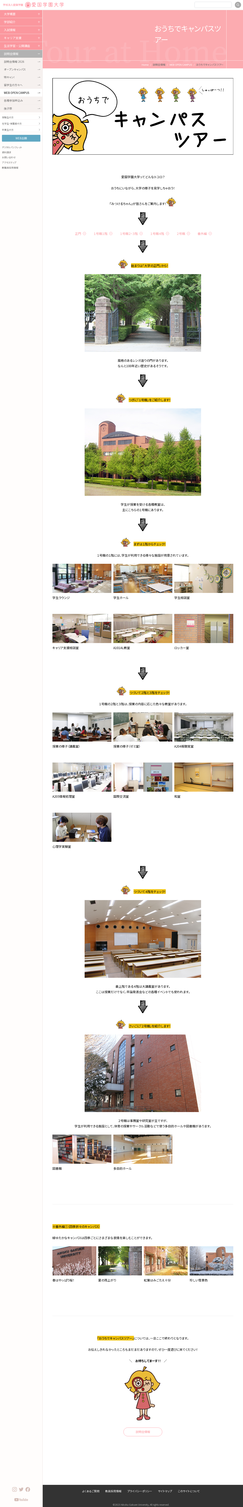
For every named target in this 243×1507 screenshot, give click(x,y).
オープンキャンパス (22, 69)
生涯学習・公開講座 (17, 46)
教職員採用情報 (10, 167)
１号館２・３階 (129, 233)
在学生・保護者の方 (21, 123)
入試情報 (10, 30)
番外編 (202, 233)
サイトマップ (165, 1491)
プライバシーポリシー (139, 1491)
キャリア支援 (12, 38)
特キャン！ (22, 77)
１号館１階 (101, 233)
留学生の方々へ (22, 85)
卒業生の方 (21, 129)
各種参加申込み (22, 100)
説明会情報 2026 (22, 62)
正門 (78, 233)
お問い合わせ (9, 157)
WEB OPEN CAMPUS (22, 93)
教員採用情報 (113, 1491)
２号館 (181, 233)
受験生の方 (21, 117)
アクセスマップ (9, 162)
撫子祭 (22, 108)
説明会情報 (11, 54)
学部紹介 (10, 22)
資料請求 (6, 152)
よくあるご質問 (90, 1491)
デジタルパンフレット (12, 147)
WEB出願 (21, 138)
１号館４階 (157, 233)
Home (145, 64)
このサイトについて (189, 1491)
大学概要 (10, 14)
